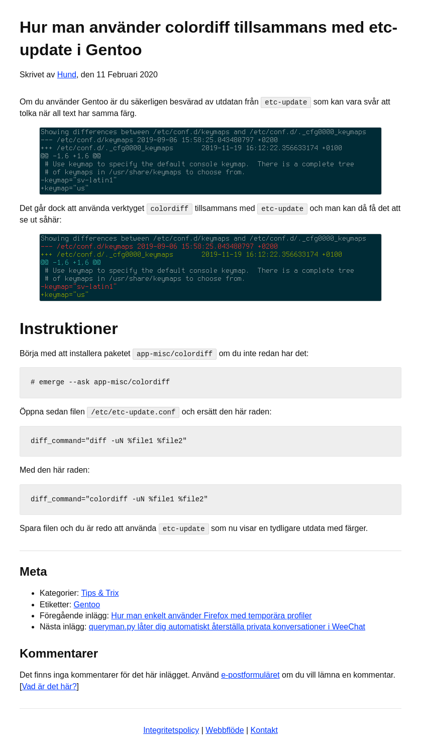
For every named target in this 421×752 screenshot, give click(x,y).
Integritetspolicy (171, 729)
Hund (66, 74)
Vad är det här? (49, 686)
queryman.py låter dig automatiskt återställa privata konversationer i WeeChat (227, 626)
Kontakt (264, 729)
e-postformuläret (250, 674)
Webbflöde (224, 729)
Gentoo (87, 604)
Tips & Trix (100, 592)
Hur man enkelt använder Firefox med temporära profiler (211, 615)
